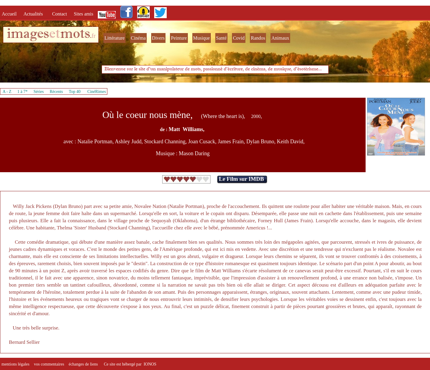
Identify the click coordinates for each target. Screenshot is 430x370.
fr (93, 35)
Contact (60, 13)
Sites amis (83, 13)
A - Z (7, 91)
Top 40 (75, 91)
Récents (56, 91)
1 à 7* (22, 91)
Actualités (35, 13)
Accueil (10, 13)
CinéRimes (96, 91)
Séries (39, 91)
